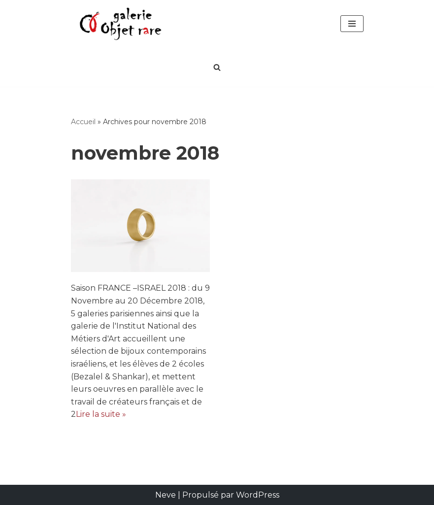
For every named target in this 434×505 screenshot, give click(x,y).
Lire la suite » (101, 414)
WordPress (257, 495)
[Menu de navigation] (352, 23)
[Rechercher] (217, 67)
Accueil (83, 121)
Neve (165, 495)
